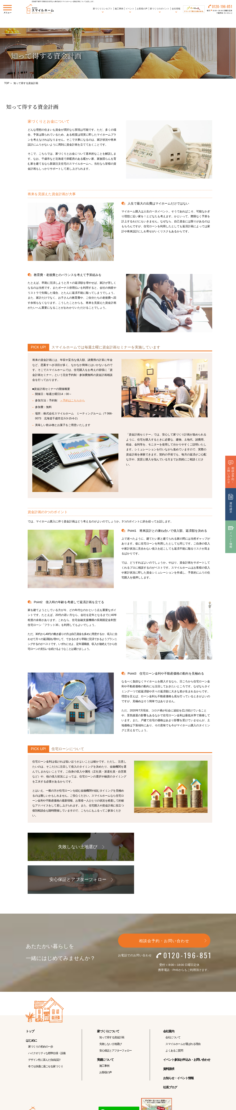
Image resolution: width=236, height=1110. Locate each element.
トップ (30, 999)
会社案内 (168, 999)
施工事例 (118, 9)
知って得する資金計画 (111, 1005)
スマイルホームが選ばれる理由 (182, 1012)
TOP (6, 83)
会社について (172, 1005)
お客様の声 (141, 9)
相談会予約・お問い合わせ (164, 909)
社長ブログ (170, 1055)
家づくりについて (108, 999)
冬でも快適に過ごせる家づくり (45, 1034)
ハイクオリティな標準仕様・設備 (46, 1021)
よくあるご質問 (174, 1018)
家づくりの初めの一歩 (40, 1014)
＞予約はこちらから (72, 400)
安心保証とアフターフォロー (115, 1018)
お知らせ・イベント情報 (178, 1046)
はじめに (31, 1008)
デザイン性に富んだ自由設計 (44, 1027)
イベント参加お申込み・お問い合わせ (186, 1027)
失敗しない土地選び (110, 1012)
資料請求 (168, 1037)
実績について (105, 1027)
